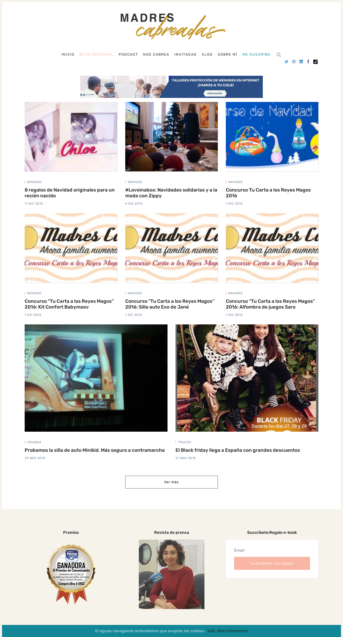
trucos (184, 442)
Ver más (171, 482)
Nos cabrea (156, 54)
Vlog (207, 54)
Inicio (67, 54)
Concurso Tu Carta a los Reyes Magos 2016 (268, 193)
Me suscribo (256, 54)
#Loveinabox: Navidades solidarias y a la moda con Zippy (171, 193)
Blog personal (96, 54)
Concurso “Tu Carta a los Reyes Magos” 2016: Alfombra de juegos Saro (270, 304)
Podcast (128, 54)
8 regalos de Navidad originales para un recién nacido (70, 193)
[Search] (279, 54)
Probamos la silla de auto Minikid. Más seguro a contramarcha (95, 450)
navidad (34, 182)
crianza (34, 442)
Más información (232, 630)
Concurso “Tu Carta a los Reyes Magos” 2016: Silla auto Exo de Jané (169, 304)
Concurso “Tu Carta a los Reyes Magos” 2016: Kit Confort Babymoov (69, 304)
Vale (211, 630)
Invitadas (185, 54)
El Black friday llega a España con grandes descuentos (238, 450)
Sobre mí (227, 54)
